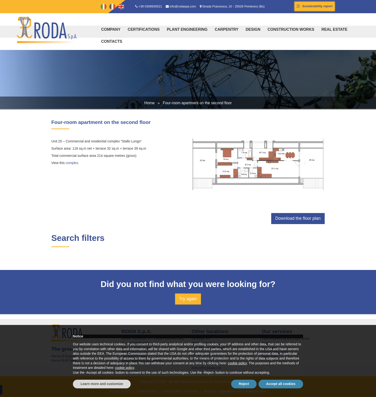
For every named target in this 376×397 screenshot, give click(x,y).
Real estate (334, 29)
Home (149, 103)
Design (253, 29)
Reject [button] (244, 384)
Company (111, 29)
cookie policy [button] (237, 363)
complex (72, 163)
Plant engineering (187, 29)
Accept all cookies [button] (280, 384)
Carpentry (226, 29)
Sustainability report (314, 6)
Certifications (144, 29)
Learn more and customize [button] (102, 384)
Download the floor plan (298, 218)
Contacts (111, 41)
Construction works (291, 29)
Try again (188, 298)
